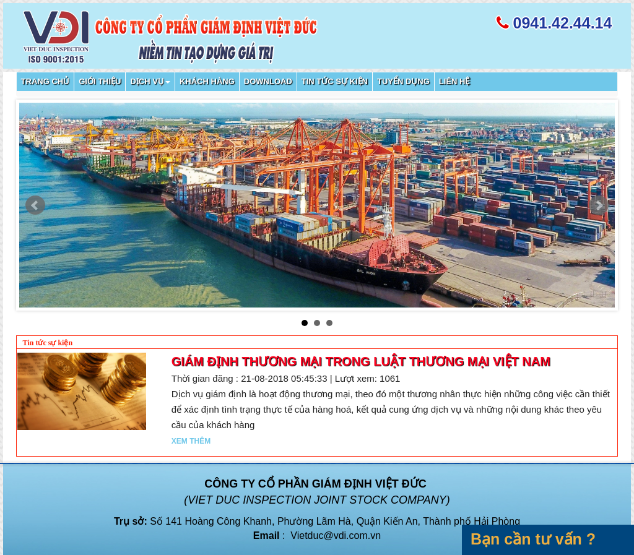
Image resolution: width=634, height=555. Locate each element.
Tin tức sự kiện (335, 81)
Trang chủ (45, 81)
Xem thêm (191, 441)
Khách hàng (207, 81)
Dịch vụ (150, 81)
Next (599, 205)
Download (268, 81)
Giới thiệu (100, 81)
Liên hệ (454, 81)
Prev (35, 205)
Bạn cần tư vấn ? (533, 539)
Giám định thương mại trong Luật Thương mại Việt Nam (361, 361)
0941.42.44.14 (562, 23)
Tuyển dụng (403, 81)
